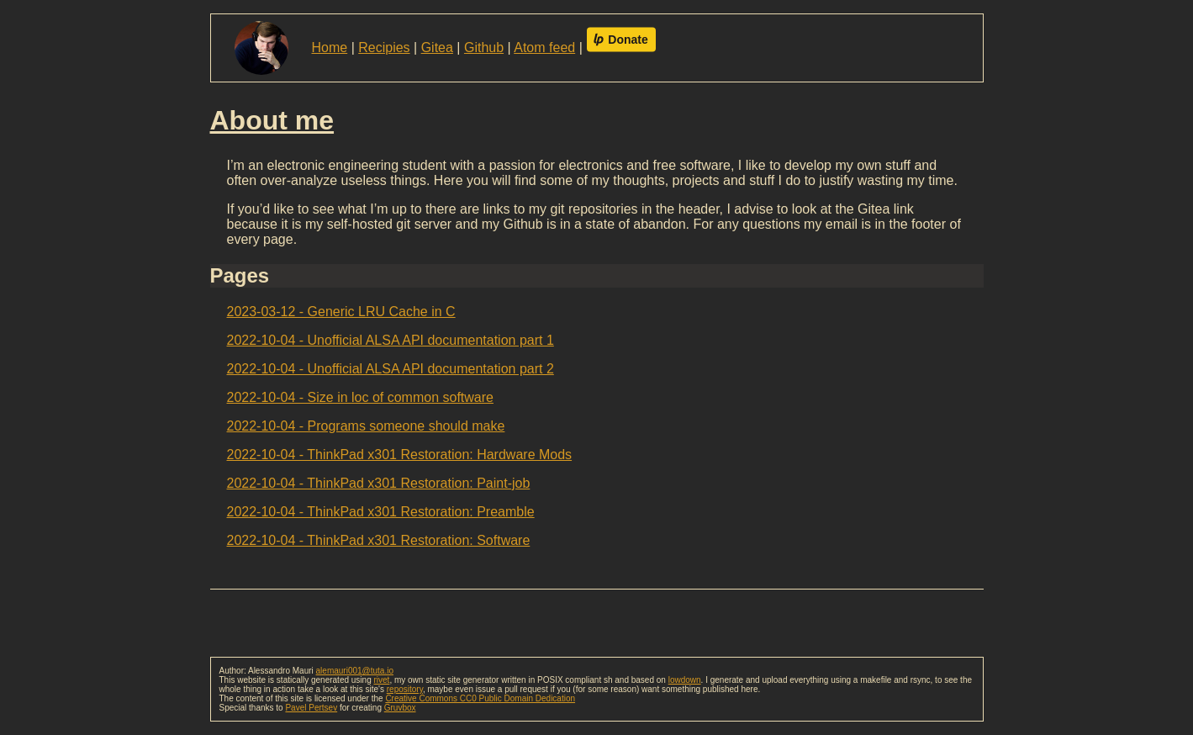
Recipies (383, 47)
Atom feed (544, 47)
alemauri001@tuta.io (354, 670)
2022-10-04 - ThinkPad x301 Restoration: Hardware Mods (400, 454)
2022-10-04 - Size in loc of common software (360, 397)
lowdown (684, 680)
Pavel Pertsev (311, 707)
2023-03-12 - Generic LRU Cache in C (341, 311)
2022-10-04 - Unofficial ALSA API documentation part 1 (390, 340)
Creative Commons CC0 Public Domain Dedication (480, 698)
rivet (381, 680)
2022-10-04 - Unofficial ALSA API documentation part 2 (390, 369)
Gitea (437, 47)
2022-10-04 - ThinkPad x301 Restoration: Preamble (381, 512)
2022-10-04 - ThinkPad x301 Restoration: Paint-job (379, 483)
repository (405, 689)
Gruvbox (400, 707)
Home (330, 47)
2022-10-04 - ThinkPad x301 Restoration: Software (379, 540)
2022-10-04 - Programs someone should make (366, 426)
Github (484, 47)
